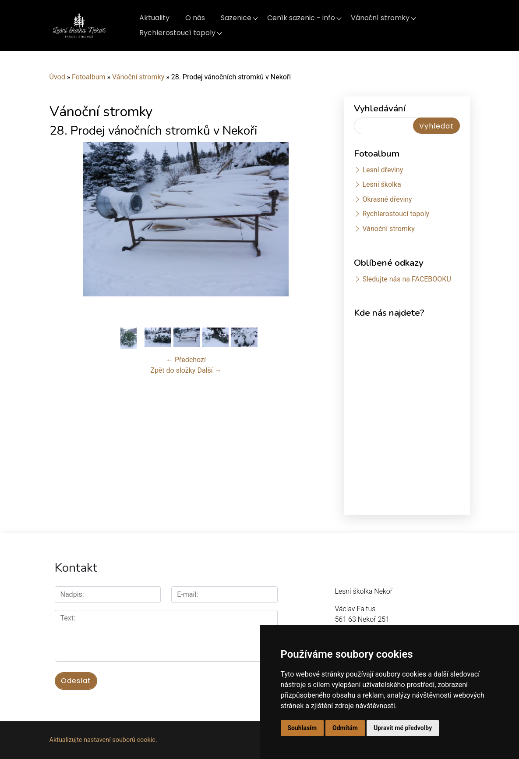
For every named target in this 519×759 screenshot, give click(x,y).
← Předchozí (186, 360)
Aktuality (154, 18)
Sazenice (236, 18)
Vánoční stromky (380, 18)
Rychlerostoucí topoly (177, 33)
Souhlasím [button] (302, 727)
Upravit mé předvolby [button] (403, 727)
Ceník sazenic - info (301, 18)
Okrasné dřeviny (387, 199)
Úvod (57, 77)
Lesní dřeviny (382, 170)
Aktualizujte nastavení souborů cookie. (103, 740)
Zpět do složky (172, 370)
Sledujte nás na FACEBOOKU (406, 279)
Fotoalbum (88, 77)
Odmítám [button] (345, 727)
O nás (195, 18)
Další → (209, 370)
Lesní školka (381, 184)
